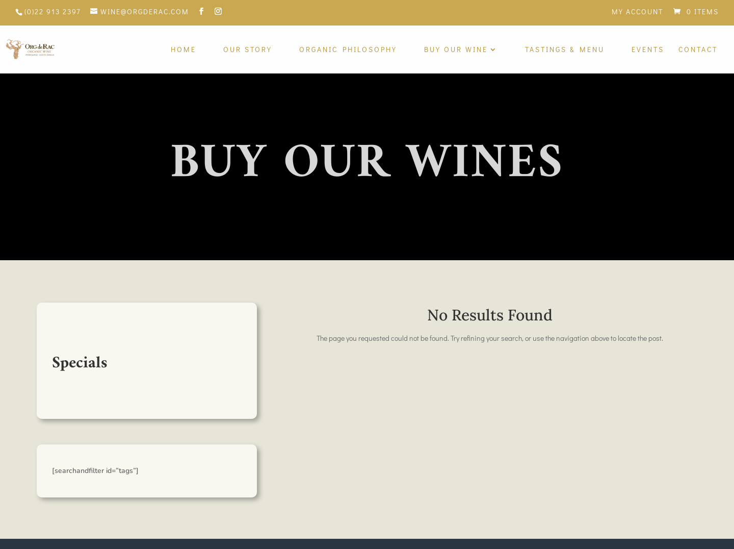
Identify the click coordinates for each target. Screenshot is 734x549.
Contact (698, 50)
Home (183, 50)
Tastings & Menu (565, 50)
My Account (637, 12)
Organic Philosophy (348, 50)
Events (648, 50)
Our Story (247, 50)
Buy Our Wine (456, 50)
